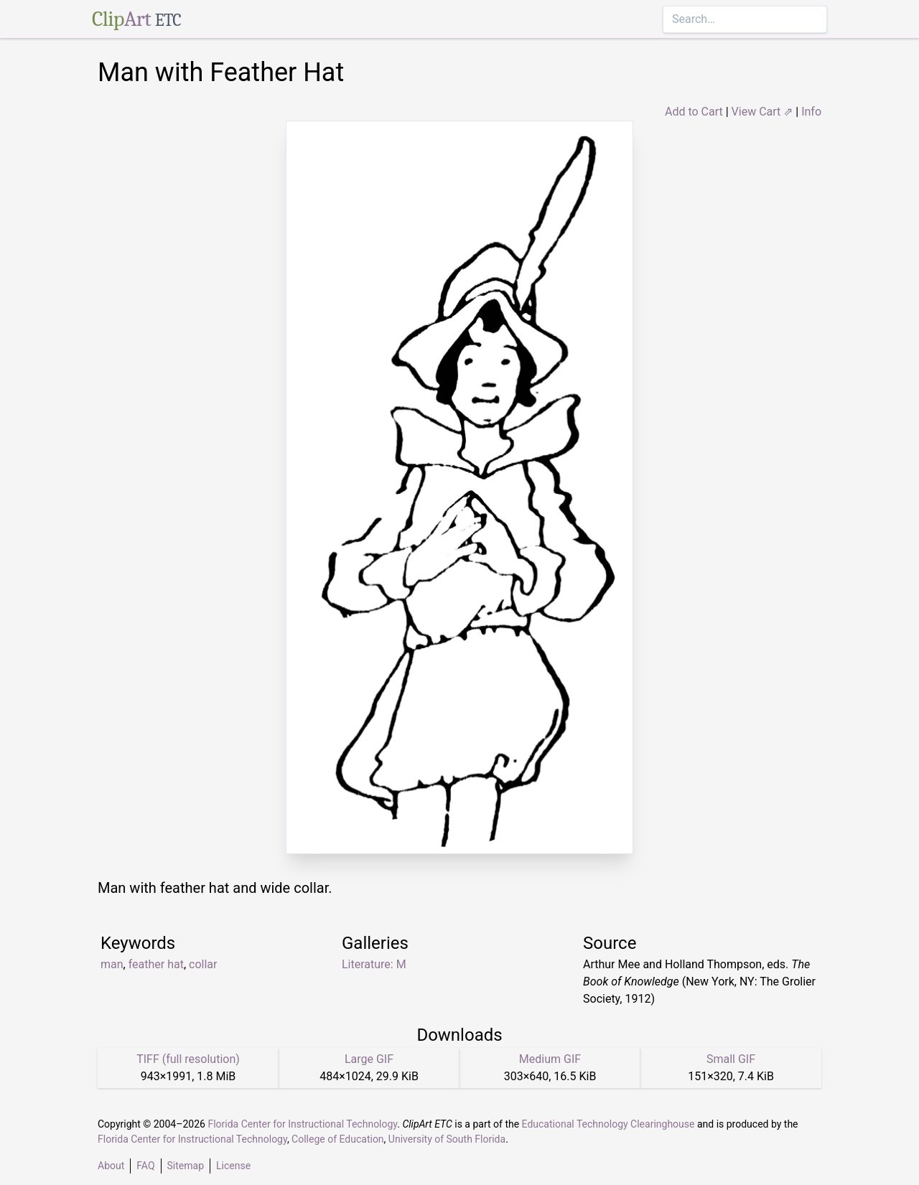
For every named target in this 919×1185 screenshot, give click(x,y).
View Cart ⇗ (762, 111)
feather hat (156, 964)
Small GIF (730, 1059)
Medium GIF (550, 1059)
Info (811, 111)
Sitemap (185, 1165)
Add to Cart (694, 111)
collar (203, 964)
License (233, 1165)
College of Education (337, 1139)
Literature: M (374, 964)
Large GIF (369, 1059)
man (112, 964)
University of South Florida (446, 1139)
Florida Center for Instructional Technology (302, 1124)
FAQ (145, 1165)
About (111, 1165)
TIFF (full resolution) (188, 1059)
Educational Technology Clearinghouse (608, 1124)
